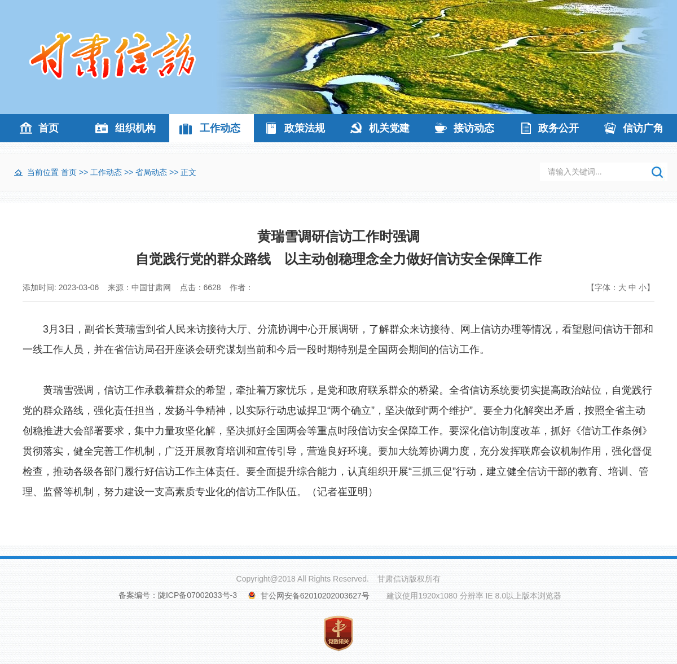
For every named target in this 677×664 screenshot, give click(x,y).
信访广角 (643, 128)
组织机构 (135, 128)
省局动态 (151, 172)
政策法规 (304, 128)
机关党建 (389, 128)
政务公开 (558, 128)
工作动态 (220, 128)
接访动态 (474, 128)
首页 (48, 128)
